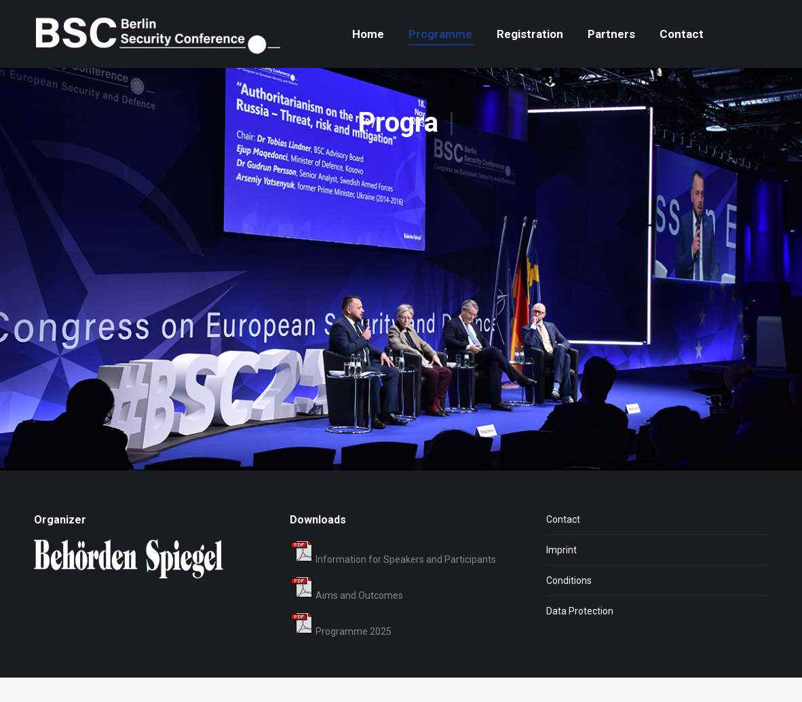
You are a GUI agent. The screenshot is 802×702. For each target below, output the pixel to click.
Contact (563, 543)
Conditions (569, 604)
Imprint (561, 574)
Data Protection (579, 635)
